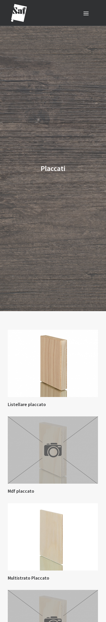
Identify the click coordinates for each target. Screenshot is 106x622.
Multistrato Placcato (28, 569)
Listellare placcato (27, 395)
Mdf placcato (21, 482)
